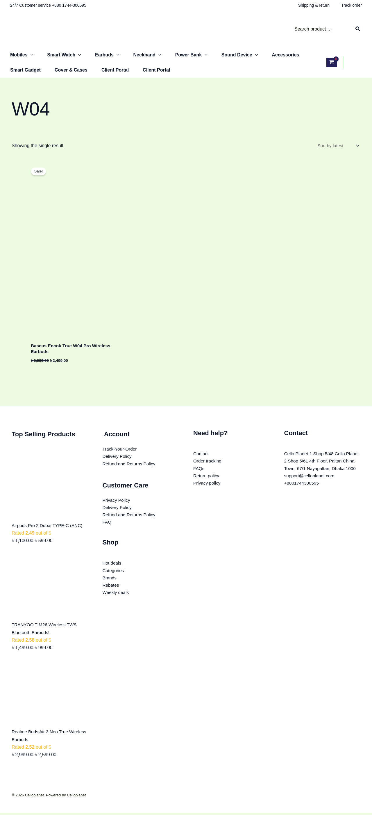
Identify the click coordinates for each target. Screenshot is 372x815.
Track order (351, 5)
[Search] (358, 29)
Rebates (111, 590)
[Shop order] (337, 146)
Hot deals (112, 567)
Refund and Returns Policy (130, 466)
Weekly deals (116, 598)
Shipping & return (314, 5)
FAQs (199, 471)
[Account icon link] (355, 62)
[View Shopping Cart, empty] (331, 62)
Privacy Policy (117, 503)
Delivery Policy (118, 459)
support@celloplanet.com (310, 486)
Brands (110, 583)
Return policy (206, 479)
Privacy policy (207, 486)
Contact (201, 456)
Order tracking (208, 463)
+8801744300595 (302, 494)
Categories (114, 575)
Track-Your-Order (120, 451)
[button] (30, 55)
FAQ (107, 526)
